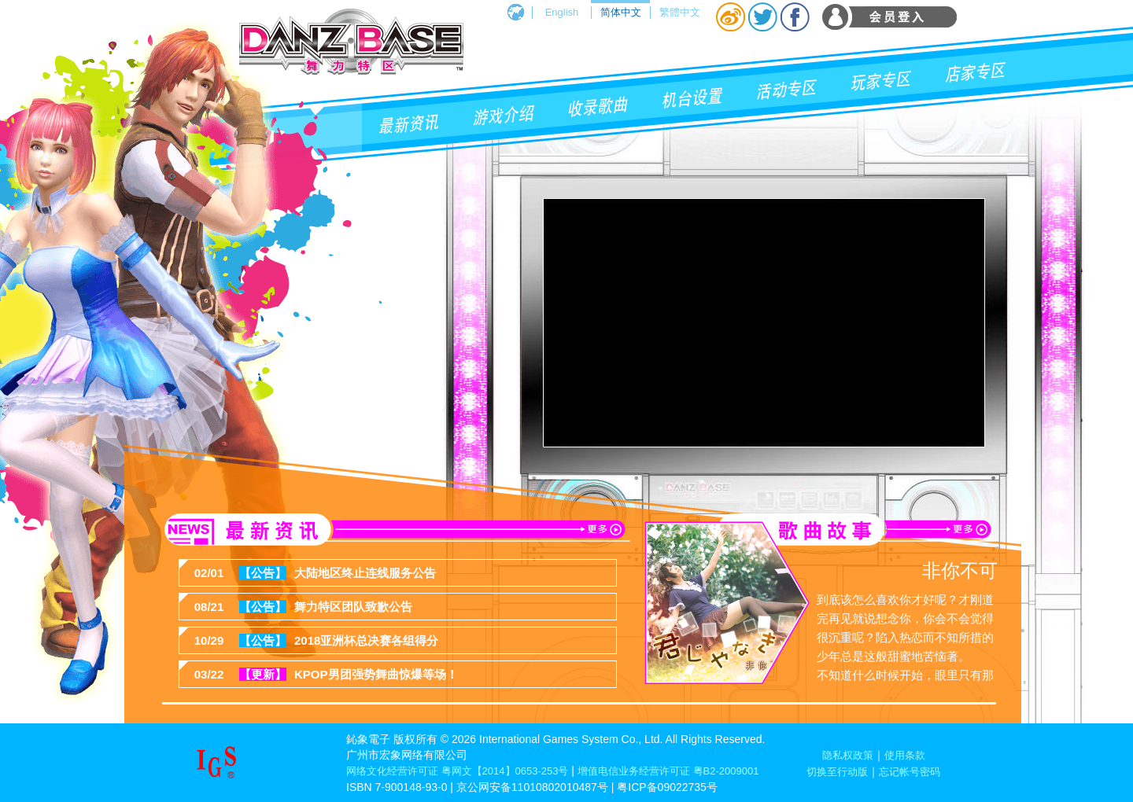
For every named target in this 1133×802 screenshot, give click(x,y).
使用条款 (904, 755)
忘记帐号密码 (909, 772)
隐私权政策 (847, 755)
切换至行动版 (837, 772)
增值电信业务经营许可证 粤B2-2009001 (668, 771)
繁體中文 (679, 12)
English (562, 12)
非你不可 (960, 570)
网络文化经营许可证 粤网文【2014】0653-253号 (457, 771)
